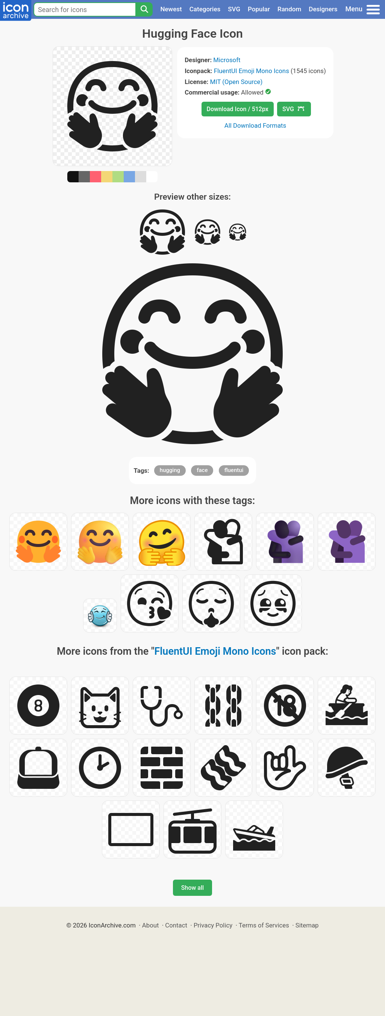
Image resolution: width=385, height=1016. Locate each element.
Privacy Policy (213, 925)
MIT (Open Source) (236, 82)
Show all (192, 887)
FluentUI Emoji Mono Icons (251, 71)
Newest (171, 9)
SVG (234, 9)
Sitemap (307, 925)
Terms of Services (264, 925)
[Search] (144, 9)
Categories (205, 9)
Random (289, 9)
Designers (323, 9)
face (202, 470)
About (150, 925)
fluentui (234, 470)
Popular (259, 9)
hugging (170, 470)
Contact (176, 925)
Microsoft (226, 60)
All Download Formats (255, 125)
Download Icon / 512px (237, 109)
